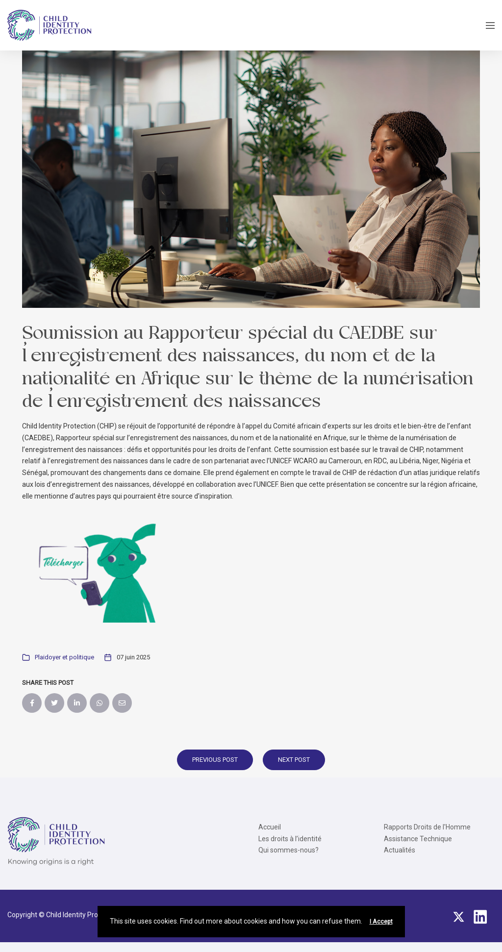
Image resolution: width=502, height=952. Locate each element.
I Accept (381, 921)
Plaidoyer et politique (64, 657)
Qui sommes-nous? (288, 850)
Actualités (399, 850)
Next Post (294, 759)
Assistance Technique (418, 839)
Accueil (269, 827)
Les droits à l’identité (290, 839)
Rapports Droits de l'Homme (427, 827)
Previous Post (215, 759)
